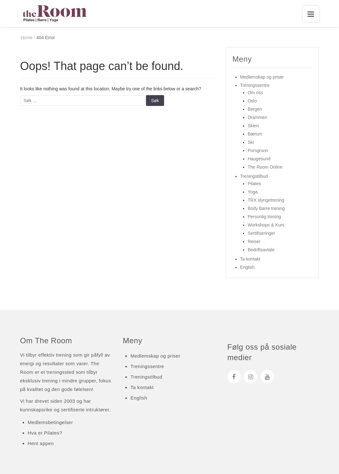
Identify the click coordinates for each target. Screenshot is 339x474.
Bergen (255, 109)
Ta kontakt (250, 258)
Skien (253, 125)
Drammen (257, 117)
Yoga (253, 191)
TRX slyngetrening (266, 200)
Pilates (254, 183)
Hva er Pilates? (45, 433)
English (247, 267)
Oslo (252, 100)
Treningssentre (255, 85)
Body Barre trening (266, 208)
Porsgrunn (258, 150)
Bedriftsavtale (261, 249)
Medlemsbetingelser (50, 422)
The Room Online (265, 167)
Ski (251, 142)
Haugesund (259, 158)
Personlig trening (264, 216)
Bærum (255, 133)
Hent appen (41, 443)
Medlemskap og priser (262, 77)
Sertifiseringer (261, 233)
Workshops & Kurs (266, 224)
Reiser (254, 241)
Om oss (255, 92)
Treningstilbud (254, 176)
